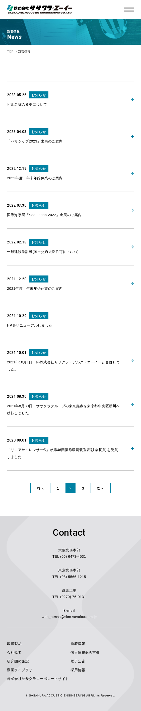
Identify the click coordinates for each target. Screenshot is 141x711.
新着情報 (77, 644)
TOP (10, 51)
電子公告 (77, 661)
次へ (100, 488)
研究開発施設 (18, 661)
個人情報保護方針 (85, 652)
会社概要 (14, 652)
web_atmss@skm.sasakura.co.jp (69, 617)
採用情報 (77, 670)
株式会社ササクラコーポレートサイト (38, 679)
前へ (40, 488)
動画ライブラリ (20, 670)
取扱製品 (14, 644)
